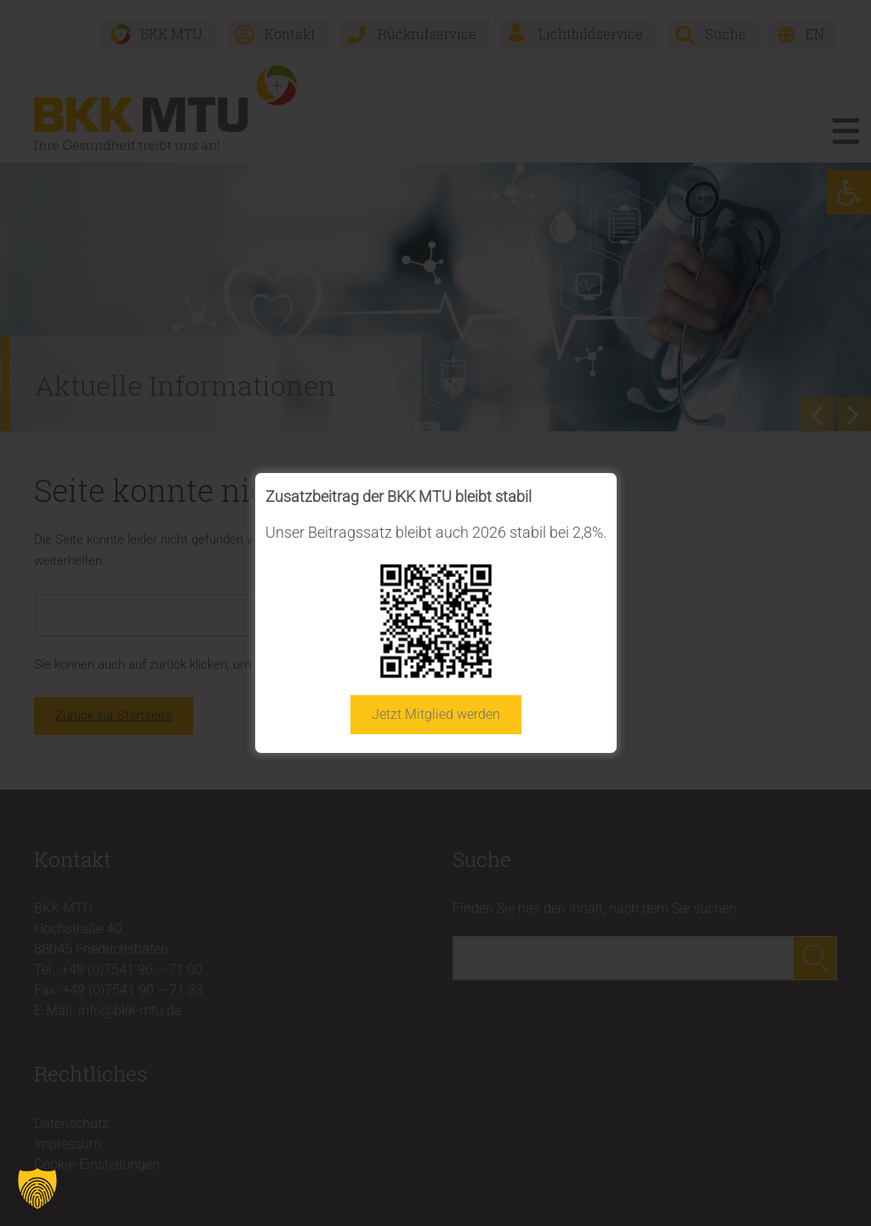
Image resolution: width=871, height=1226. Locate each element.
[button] (37, 1188)
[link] (435, 621)
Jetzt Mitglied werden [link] (436, 714)
